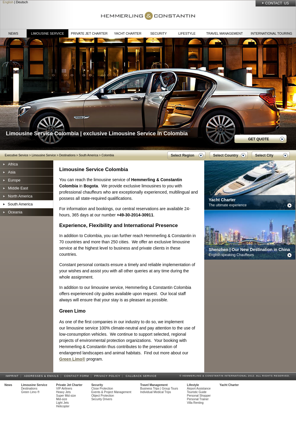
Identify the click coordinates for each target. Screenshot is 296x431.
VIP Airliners (64, 388)
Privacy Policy (108, 375)
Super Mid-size (66, 395)
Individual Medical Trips (155, 392)
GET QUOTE (258, 139)
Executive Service (16, 155)
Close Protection (102, 388)
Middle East (18, 188)
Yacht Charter (127, 33)
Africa (13, 164)
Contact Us (277, 3)
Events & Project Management (111, 392)
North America (20, 196)
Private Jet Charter (89, 33)
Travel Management (224, 33)
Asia (11, 172)
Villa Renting (195, 402)
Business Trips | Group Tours (159, 388)
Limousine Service (47, 33)
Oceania (15, 212)
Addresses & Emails (42, 375)
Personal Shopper (199, 395)
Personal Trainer (198, 399)
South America (88, 155)
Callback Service (142, 375)
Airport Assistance (199, 388)
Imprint (13, 375)
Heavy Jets (63, 392)
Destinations (67, 155)
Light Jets (62, 402)
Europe (14, 180)
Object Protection (102, 395)
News (13, 33)
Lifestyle (186, 33)
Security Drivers (101, 399)
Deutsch (22, 2)
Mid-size (61, 399)
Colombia (108, 155)
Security (158, 33)
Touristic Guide (197, 392)
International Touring (271, 33)
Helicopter (63, 406)
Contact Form (77, 375)
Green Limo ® (30, 392)
